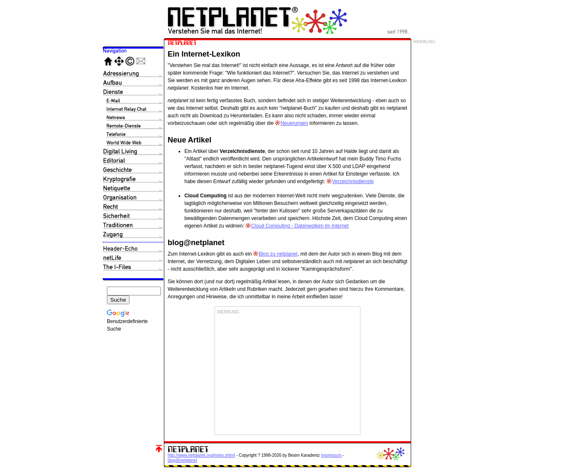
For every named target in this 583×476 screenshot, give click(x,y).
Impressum (331, 455)
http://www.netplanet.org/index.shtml (201, 455)
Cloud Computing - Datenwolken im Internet (300, 226)
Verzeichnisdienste (353, 181)
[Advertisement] (287, 373)
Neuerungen (294, 123)
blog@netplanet (182, 460)
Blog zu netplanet (278, 254)
